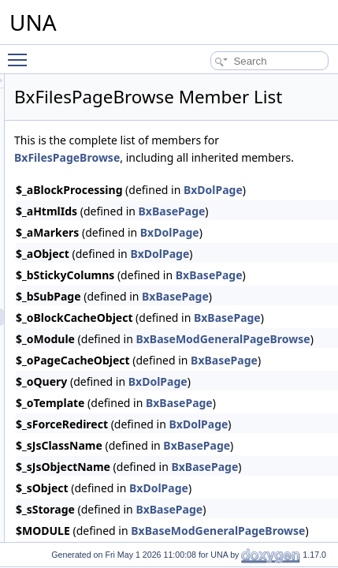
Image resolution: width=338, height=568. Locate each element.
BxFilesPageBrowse (268, 179)
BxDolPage (301, 271)
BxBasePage (303, 250)
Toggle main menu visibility (21, 53)
